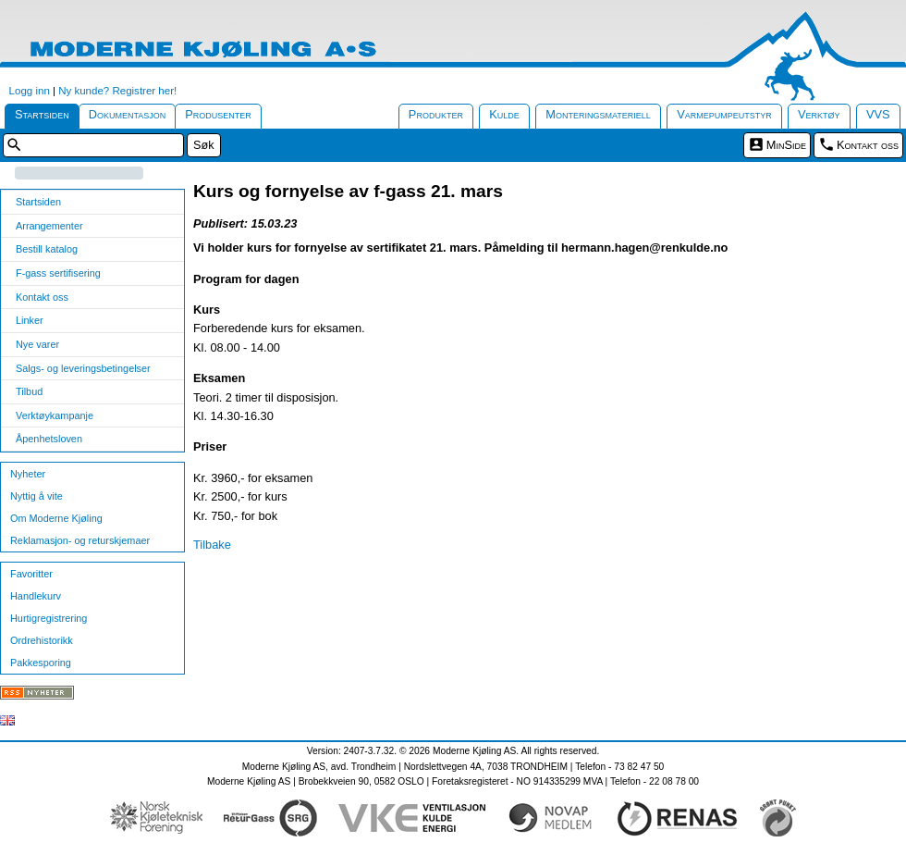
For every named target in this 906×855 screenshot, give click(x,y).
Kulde (504, 114)
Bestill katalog (47, 248)
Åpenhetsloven (49, 438)
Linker (29, 320)
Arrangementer (49, 225)
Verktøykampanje (54, 415)
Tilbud (29, 391)
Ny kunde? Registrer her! (117, 90)
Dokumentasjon (127, 114)
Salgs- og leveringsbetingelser (83, 368)
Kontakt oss (868, 145)
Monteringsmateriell (598, 114)
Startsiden (42, 114)
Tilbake (212, 544)
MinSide (786, 145)
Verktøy (819, 114)
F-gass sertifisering (58, 273)
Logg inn (29, 90)
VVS (878, 114)
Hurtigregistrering (48, 618)
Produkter (436, 114)
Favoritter (31, 573)
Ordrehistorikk (41, 640)
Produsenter (218, 114)
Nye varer (37, 344)
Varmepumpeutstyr (724, 114)
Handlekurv (35, 595)
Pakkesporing (40, 662)
